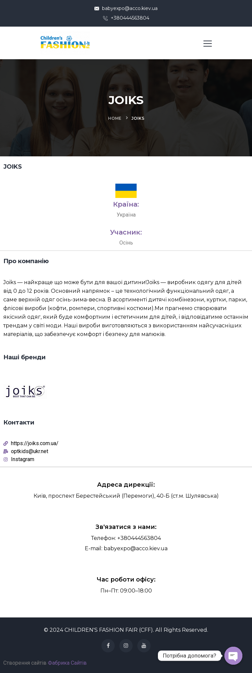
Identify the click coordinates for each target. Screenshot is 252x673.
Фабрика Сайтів (67, 663)
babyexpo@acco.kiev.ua (126, 8)
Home (114, 118)
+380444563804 (126, 18)
